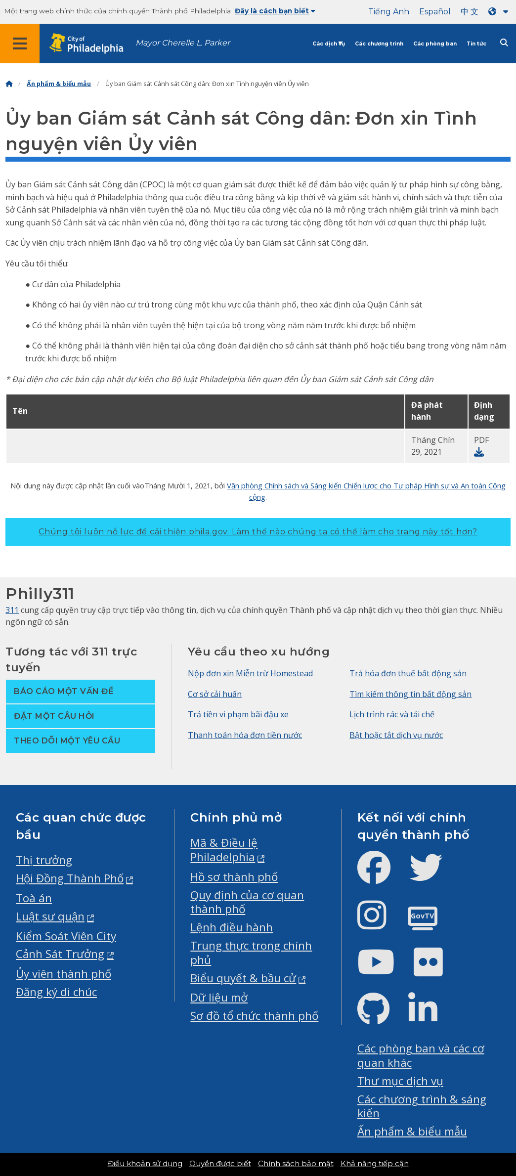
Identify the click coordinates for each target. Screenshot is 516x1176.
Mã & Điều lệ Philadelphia (224, 850)
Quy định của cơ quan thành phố (247, 902)
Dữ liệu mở (219, 997)
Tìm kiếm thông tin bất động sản (410, 694)
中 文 (469, 11)
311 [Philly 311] (12, 610)
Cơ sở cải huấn (215, 694)
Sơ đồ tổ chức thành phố (254, 1015)
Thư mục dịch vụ (400, 1081)
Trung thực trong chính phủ (251, 952)
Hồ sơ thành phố (234, 876)
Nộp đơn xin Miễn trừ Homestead (250, 673)
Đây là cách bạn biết (275, 11)
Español (435, 11)
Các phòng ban (435, 44)
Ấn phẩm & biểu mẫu (59, 84)
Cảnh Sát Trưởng (60, 953)
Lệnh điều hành (231, 927)
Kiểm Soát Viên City (66, 936)
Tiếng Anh (388, 11)
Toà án (34, 898)
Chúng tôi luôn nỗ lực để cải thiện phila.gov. (258, 531)
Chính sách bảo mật (296, 1163)
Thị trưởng (44, 860)
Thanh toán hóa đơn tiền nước (245, 735)
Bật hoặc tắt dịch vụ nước (396, 735)
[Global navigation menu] (20, 43)
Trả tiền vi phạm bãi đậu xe (238, 714)
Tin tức (476, 44)
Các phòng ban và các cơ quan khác (420, 1055)
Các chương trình (379, 44)
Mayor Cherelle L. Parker (182, 42)
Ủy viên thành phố (63, 973)
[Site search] (504, 43)
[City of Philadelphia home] (91, 43)
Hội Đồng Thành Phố (70, 878)
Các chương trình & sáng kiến (421, 1106)
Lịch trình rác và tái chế (391, 714)
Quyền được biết (220, 1163)
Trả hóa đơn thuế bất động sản (408, 673)
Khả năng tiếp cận (375, 1163)
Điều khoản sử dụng (145, 1163)
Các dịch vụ (328, 44)
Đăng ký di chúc (56, 992)
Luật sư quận (50, 916)
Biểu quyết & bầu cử (243, 978)
